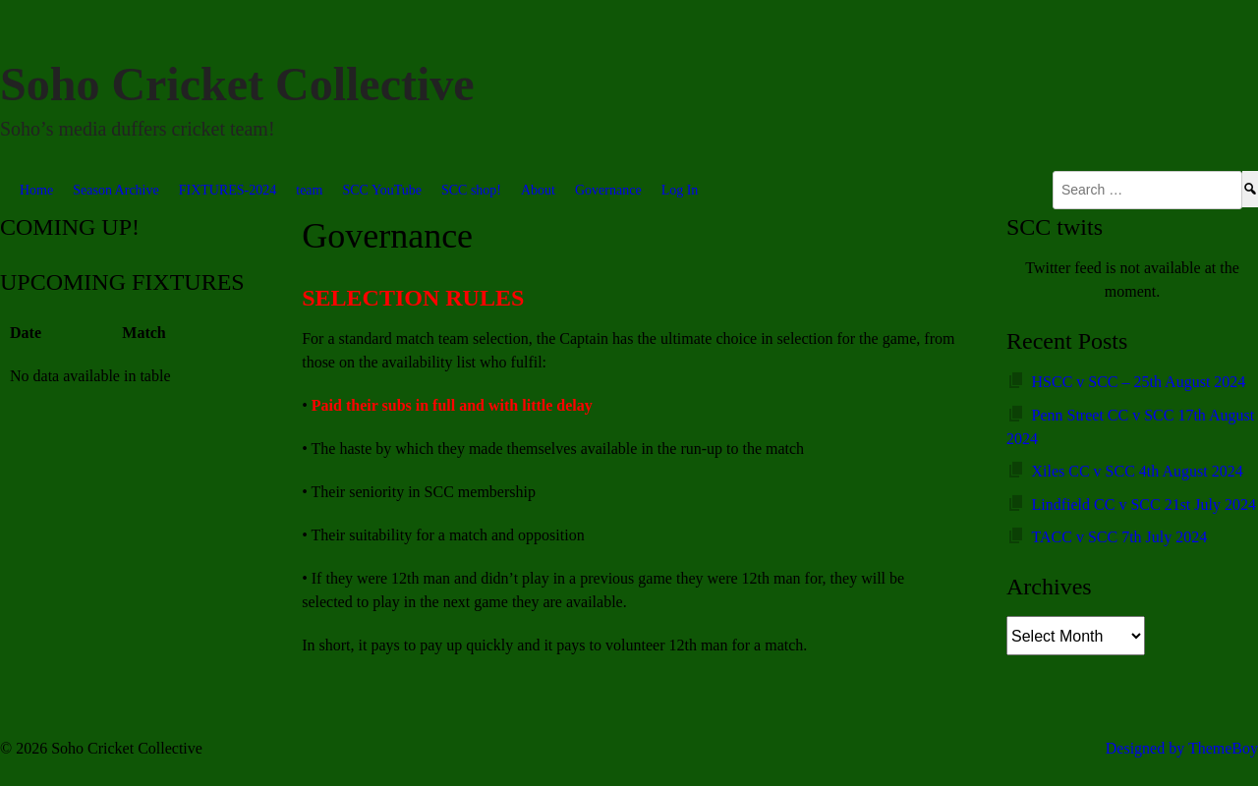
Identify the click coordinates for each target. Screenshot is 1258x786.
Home (36, 190)
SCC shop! (471, 190)
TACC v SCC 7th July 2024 (1120, 537)
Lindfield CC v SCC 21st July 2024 (1144, 504)
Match (143, 332)
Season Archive (115, 190)
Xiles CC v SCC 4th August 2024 (1137, 471)
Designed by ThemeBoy (1182, 748)
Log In (680, 190)
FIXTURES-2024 (228, 190)
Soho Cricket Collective (237, 84)
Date (25, 332)
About (538, 190)
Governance (608, 190)
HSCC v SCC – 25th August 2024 (1139, 381)
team (309, 190)
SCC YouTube (381, 190)
